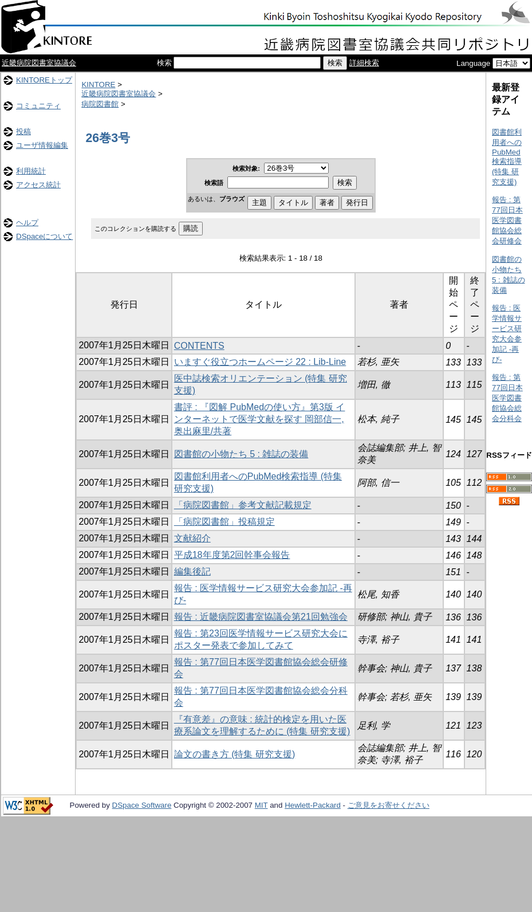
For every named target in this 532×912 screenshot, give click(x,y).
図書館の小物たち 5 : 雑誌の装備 (241, 454)
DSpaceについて (44, 236)
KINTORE (98, 84)
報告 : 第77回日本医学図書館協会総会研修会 (507, 220)
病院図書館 (100, 104)
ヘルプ (27, 222)
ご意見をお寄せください (388, 805)
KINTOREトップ (44, 80)
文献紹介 (192, 538)
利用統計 (31, 171)
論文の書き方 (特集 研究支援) (234, 754)
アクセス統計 (38, 184)
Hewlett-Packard (313, 805)
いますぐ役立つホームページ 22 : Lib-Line (260, 362)
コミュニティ (38, 105)
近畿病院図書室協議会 (39, 62)
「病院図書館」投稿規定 (224, 521)
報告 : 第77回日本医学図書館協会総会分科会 (507, 398)
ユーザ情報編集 (42, 145)
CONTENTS (199, 346)
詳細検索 (364, 62)
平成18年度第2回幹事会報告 (232, 555)
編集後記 (192, 571)
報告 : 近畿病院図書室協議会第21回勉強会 (261, 617)
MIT (261, 805)
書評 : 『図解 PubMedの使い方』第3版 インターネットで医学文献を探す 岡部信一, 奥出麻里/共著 (259, 419)
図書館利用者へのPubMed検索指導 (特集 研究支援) (507, 157)
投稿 (23, 131)
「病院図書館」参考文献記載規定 (243, 505)
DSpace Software (142, 805)
